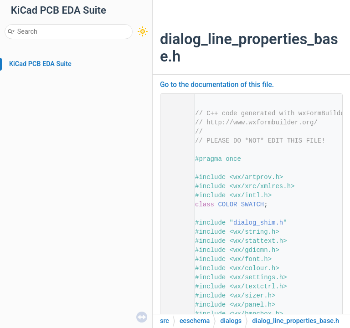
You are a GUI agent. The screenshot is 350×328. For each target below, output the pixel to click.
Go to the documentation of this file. (217, 85)
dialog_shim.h (258, 222)
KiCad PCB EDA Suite (40, 64)
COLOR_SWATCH (241, 204)
